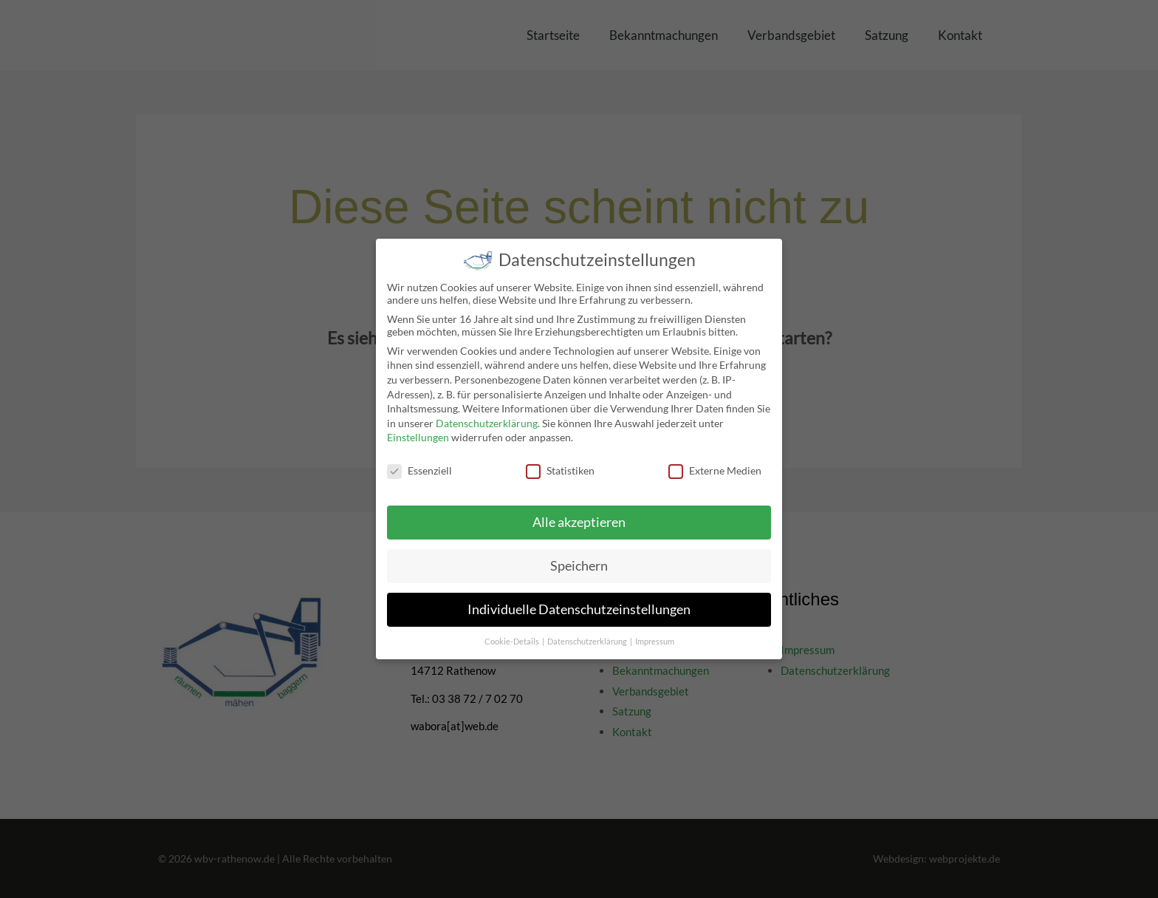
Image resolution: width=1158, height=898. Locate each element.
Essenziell (419, 462)
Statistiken (560, 462)
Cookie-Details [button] (512, 632)
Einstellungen (418, 429)
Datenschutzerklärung (487, 414)
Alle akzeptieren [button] (579, 513)
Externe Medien (714, 462)
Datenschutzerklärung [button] (587, 632)
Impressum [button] (654, 632)
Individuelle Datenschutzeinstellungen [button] (579, 600)
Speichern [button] (579, 557)
